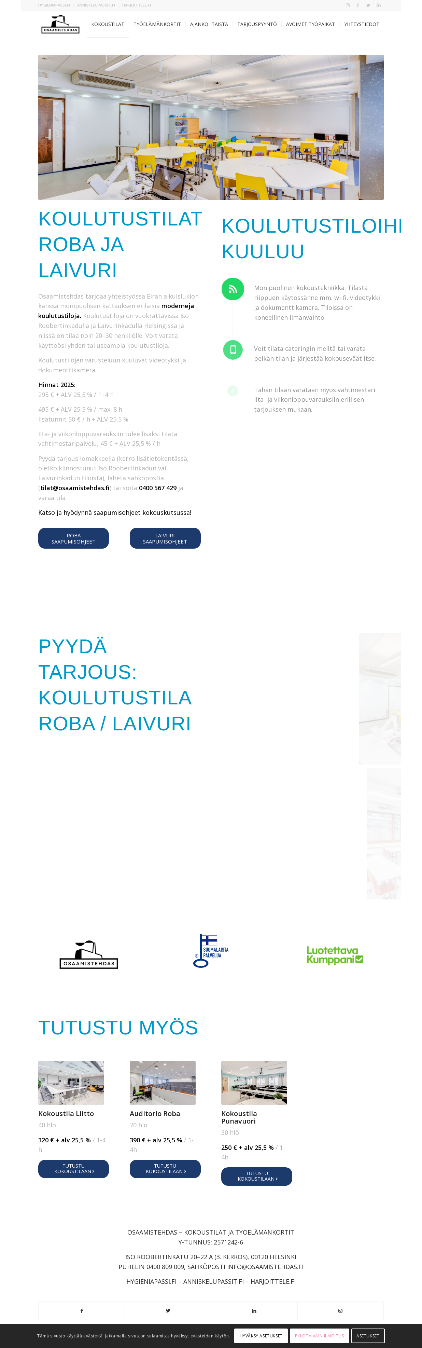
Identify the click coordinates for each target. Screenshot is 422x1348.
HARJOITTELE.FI (136, 5)
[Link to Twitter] (368, 5)
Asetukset (367, 1336)
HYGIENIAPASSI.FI (54, 5)
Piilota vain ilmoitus (319, 1336)
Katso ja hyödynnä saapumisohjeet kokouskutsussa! (114, 512)
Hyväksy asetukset (261, 1336)
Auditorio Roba (155, 1113)
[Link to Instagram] (348, 5)
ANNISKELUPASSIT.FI (96, 5)
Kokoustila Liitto (66, 1113)
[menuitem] (56, 5)
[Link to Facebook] (358, 5)
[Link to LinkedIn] (379, 5)
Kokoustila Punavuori (239, 1117)
